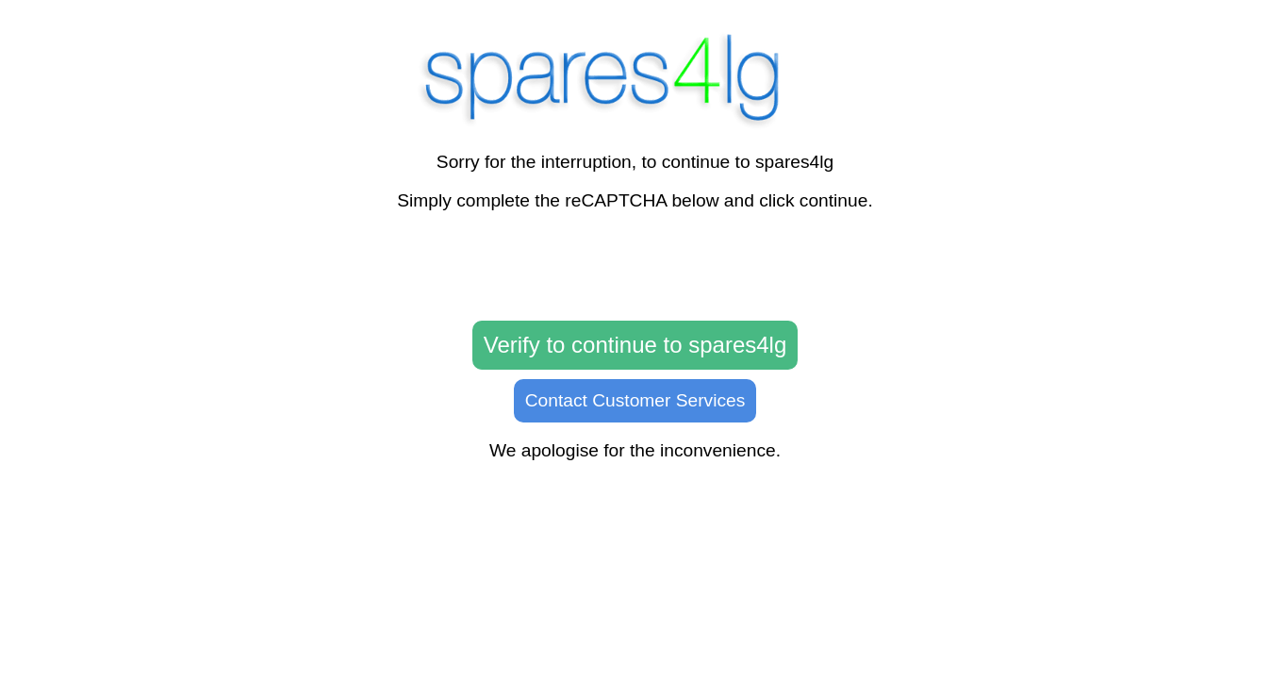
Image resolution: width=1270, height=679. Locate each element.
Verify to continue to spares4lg (635, 344)
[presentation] (635, 267)
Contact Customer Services (635, 400)
